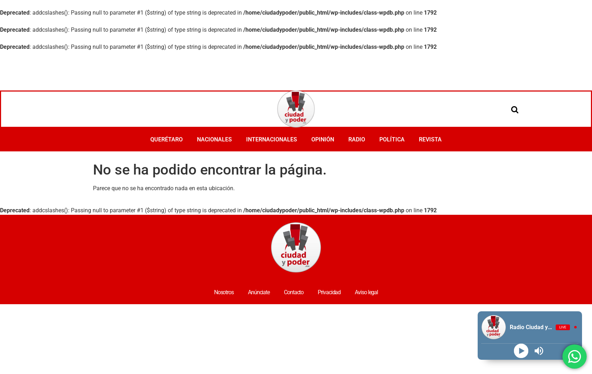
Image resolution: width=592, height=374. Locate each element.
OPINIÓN (322, 139)
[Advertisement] (296, 71)
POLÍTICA (392, 139)
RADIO (356, 139)
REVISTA (430, 139)
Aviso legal (366, 292)
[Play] (521, 351)
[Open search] (514, 109)
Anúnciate (259, 292)
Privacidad (329, 292)
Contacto (293, 292)
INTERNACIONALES (271, 139)
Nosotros (224, 292)
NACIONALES (214, 139)
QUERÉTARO (166, 139)
